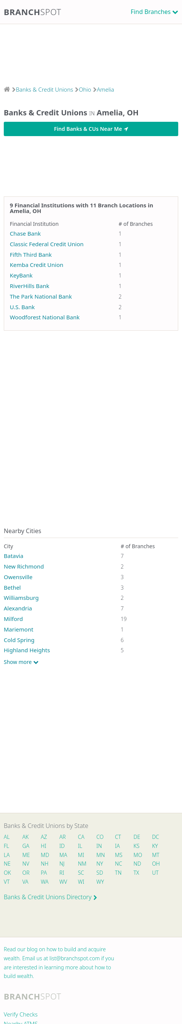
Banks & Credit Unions (44, 89)
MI (81, 854)
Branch (32, 11)
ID (62, 845)
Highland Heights (27, 650)
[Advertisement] (91, 52)
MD (44, 854)
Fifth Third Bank (31, 254)
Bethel (12, 587)
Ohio (85, 89)
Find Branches (151, 12)
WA (44, 881)
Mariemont (18, 629)
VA (25, 881)
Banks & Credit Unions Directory (50, 897)
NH (44, 863)
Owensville (18, 577)
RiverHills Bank (29, 286)
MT (155, 854)
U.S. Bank (22, 307)
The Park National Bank (41, 296)
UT (155, 872)
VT (7, 881)
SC (81, 872)
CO (100, 836)
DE (136, 836)
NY (99, 863)
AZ (44, 836)
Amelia (105, 89)
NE (7, 863)
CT (118, 836)
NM (82, 863)
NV (25, 863)
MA (63, 854)
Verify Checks (21, 1014)
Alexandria (18, 608)
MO (137, 854)
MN (100, 854)
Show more (21, 662)
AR (63, 836)
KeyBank (21, 275)
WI (81, 881)
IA (117, 845)
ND (137, 863)
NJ (62, 863)
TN (118, 872)
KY (155, 845)
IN (99, 845)
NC (118, 863)
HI (43, 845)
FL (6, 845)
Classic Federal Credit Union (47, 244)
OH (155, 863)
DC (155, 836)
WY (100, 881)
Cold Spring (19, 640)
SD (99, 872)
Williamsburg (21, 597)
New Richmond (24, 566)
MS (118, 854)
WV (63, 881)
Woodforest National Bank (45, 317)
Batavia (13, 556)
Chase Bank (25, 233)
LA (7, 854)
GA (25, 845)
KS (136, 845)
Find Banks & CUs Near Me (91, 128)
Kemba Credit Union (36, 264)
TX (136, 872)
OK (7, 872)
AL (7, 836)
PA (44, 872)
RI (62, 872)
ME (26, 854)
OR (25, 872)
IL (80, 845)
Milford (13, 618)
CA (81, 836)
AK (25, 836)
